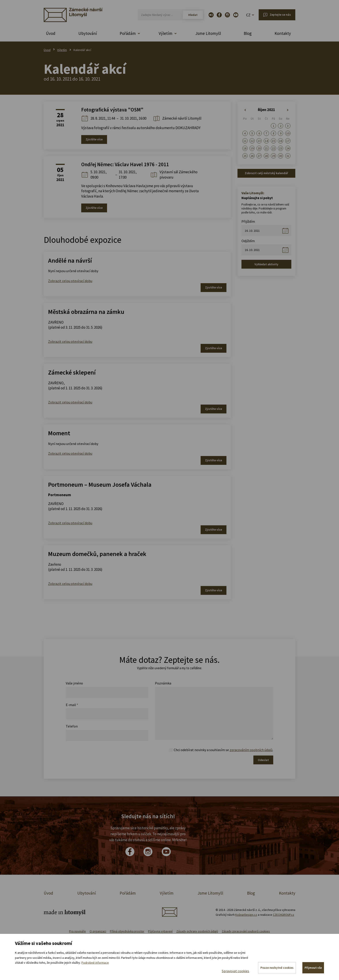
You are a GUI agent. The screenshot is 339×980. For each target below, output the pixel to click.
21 (266, 148)
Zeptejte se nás (280, 15)
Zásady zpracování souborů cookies (246, 931)
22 (273, 148)
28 (266, 156)
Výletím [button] (165, 33)
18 (245, 148)
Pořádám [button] (128, 33)
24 (287, 148)
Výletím (62, 50)
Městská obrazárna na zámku (86, 312)
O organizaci (98, 931)
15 (273, 141)
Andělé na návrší (70, 260)
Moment (59, 433)
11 (245, 141)
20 (259, 148)
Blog (248, 33)
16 (280, 141)
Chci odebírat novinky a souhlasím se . (223, 749)
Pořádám (128, 893)
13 (259, 141)
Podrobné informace (95, 963)
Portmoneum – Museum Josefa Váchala (99, 484)
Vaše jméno (74, 683)
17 (287, 141)
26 (252, 156)
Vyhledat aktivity (266, 264)
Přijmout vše (313, 968)
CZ (248, 14)
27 (259, 156)
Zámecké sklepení (72, 372)
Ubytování (87, 33)
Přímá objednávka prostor (127, 931)
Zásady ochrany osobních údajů (197, 931)
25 (245, 156)
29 (273, 156)
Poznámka (163, 683)
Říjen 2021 (266, 109)
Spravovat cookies (235, 971)
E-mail (72, 705)
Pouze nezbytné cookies (276, 968)
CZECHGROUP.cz (283, 915)
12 (252, 141)
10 (287, 133)
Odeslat (263, 760)
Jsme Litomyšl (208, 33)
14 (266, 141)
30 (280, 156)
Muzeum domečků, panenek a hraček (97, 554)
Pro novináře (77, 931)
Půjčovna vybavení (160, 931)
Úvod (50, 33)
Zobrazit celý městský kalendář (266, 173)
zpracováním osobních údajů (251, 750)
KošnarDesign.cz (246, 915)
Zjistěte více (94, 139)
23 (280, 148)
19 (252, 148)
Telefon (72, 726)
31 (287, 156)
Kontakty (283, 33)
